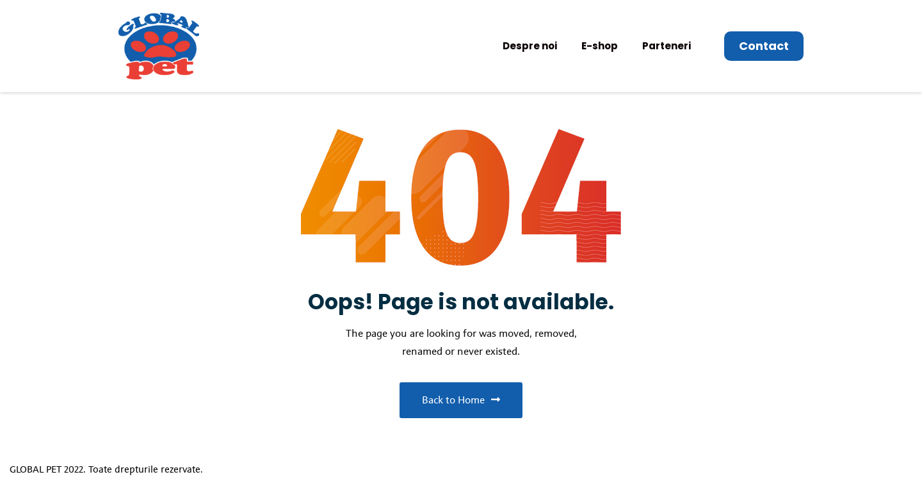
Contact (764, 46)
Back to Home (461, 400)
